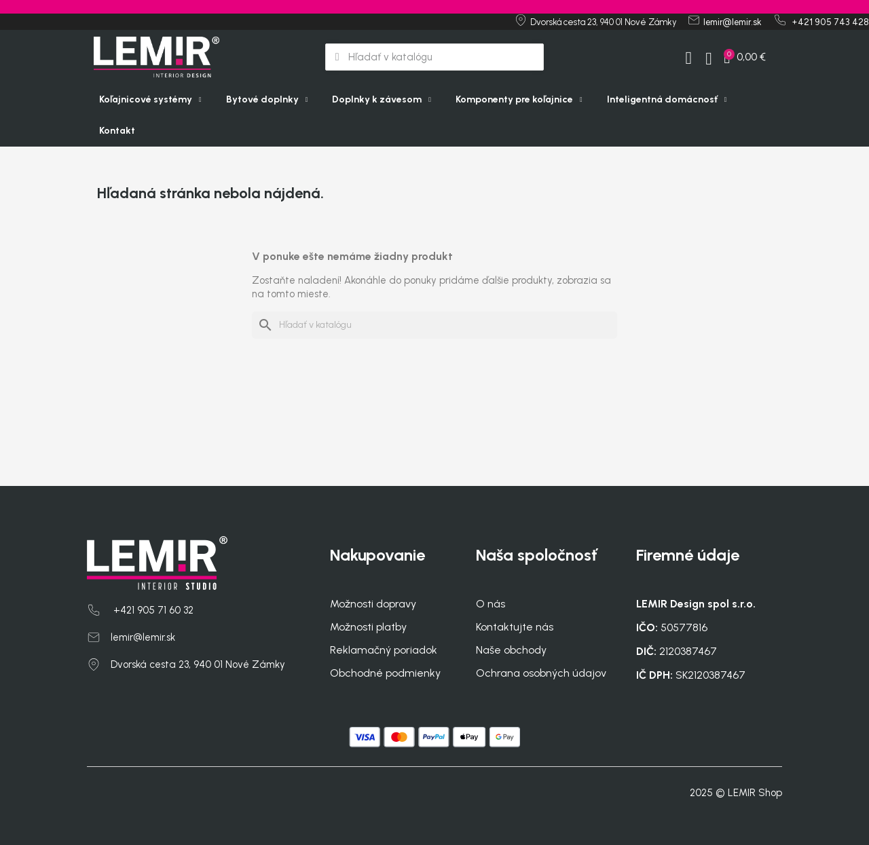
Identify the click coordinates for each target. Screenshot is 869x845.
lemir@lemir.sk (143, 637)
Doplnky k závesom (381, 100)
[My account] (687, 58)
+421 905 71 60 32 (152, 610)
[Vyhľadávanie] (434, 325)
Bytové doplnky (267, 100)
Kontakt (117, 130)
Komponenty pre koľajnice (519, 100)
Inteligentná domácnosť (667, 100)
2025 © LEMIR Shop (736, 793)
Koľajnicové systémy (150, 100)
